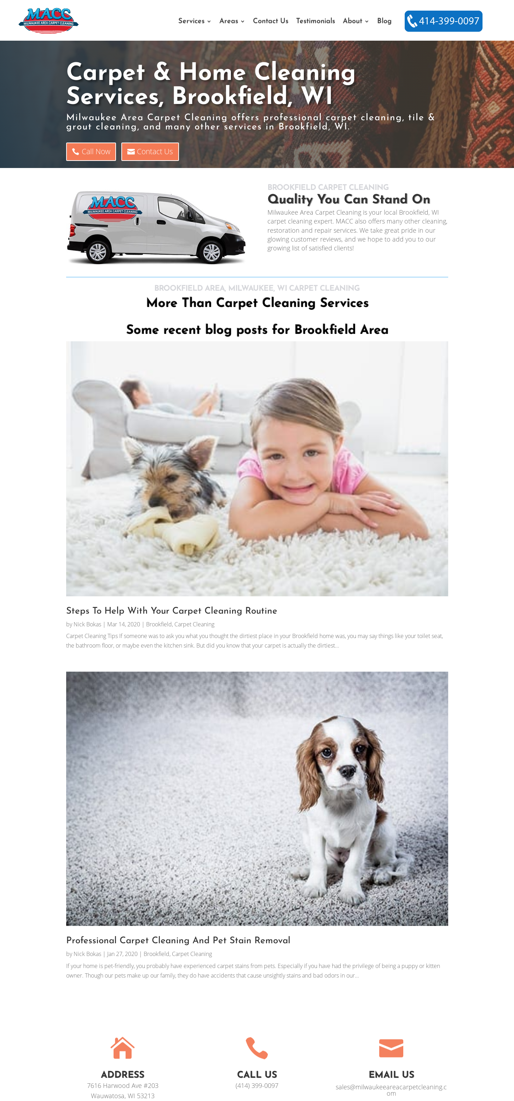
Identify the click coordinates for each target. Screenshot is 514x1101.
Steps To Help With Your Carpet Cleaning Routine (171, 611)
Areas (228, 22)
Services (191, 22)
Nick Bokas (87, 624)
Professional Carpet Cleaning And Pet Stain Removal (178, 941)
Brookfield (159, 624)
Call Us (257, 1075)
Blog (384, 22)
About (352, 22)
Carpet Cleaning (194, 624)
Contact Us (270, 22)
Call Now (96, 151)
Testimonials (315, 22)
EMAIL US (391, 1075)
